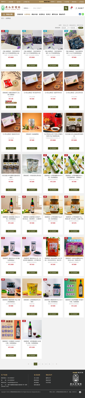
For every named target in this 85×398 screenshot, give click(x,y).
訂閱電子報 (26, 1)
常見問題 (66, 1)
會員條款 (36, 382)
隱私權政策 (37, 384)
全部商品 (27, 14)
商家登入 (3, 1)
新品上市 (65, 25)
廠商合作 (48, 378)
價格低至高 (72, 25)
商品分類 (8, 14)
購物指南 (74, 1)
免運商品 (42, 14)
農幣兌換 (55, 14)
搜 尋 (80, 27)
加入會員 (36, 378)
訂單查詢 (81, 1)
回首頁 (52, 1)
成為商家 (11, 1)
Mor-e (39, 391)
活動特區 (20, 14)
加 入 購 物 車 (12, 65)
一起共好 (18, 1)
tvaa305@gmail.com (13, 382)
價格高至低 (80, 25)
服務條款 (59, 1)
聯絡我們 (62, 14)
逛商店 (48, 14)
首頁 (2, 18)
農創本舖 (35, 14)
